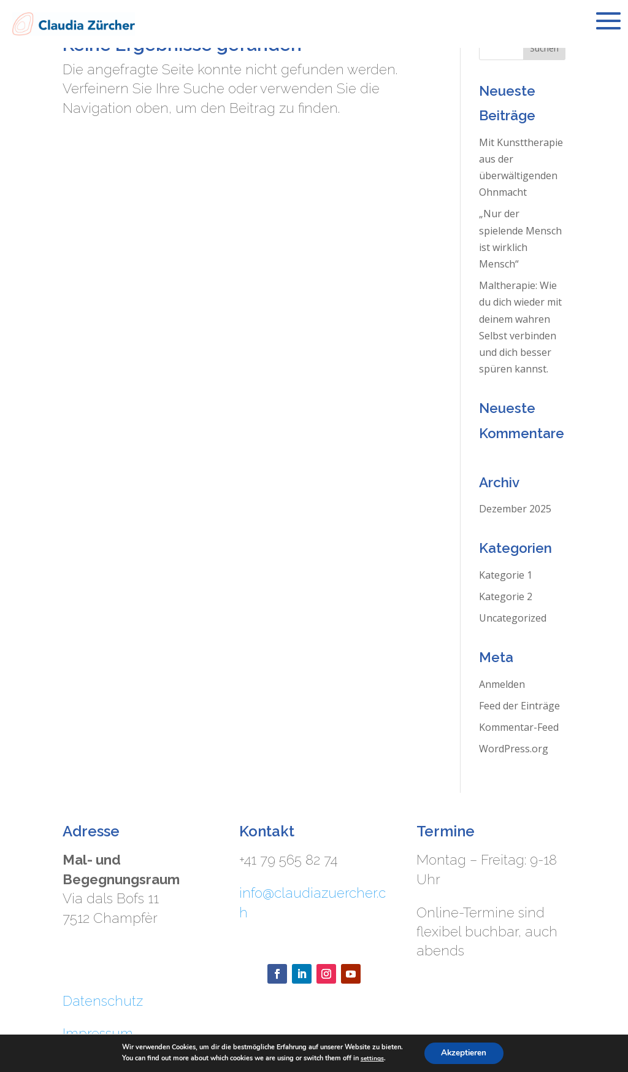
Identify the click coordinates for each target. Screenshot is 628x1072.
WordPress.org (513, 748)
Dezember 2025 (515, 508)
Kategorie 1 (505, 575)
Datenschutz (103, 1001)
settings (371, 1058)
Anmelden (502, 684)
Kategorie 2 (505, 596)
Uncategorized (512, 618)
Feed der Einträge (519, 705)
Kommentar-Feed (519, 727)
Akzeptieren (463, 1053)
